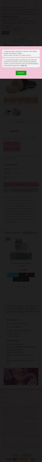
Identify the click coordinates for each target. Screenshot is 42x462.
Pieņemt (21, 73)
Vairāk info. (24, 65)
